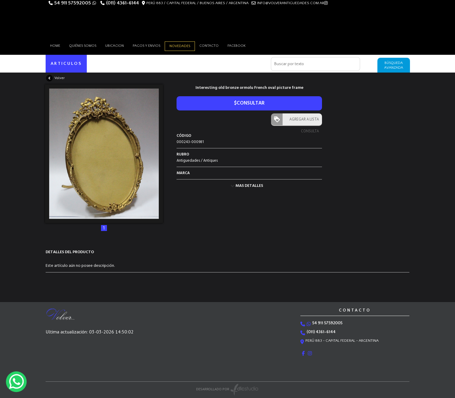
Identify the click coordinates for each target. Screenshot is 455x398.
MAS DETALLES (249, 185)
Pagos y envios (146, 46)
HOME (55, 46)
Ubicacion (114, 46)
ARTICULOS (66, 63)
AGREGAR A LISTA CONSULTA (303, 121)
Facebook (237, 46)
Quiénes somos (82, 46)
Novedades (179, 46)
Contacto (209, 46)
